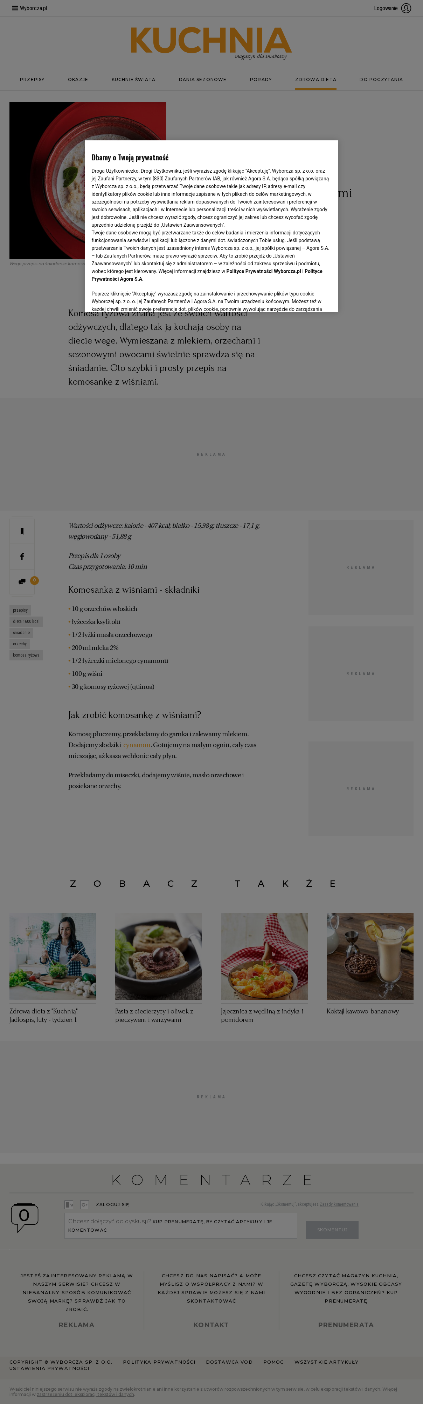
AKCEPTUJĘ (307, 298)
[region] (212, 225)
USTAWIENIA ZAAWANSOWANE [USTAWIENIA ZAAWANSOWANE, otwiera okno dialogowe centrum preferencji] (137, 298)
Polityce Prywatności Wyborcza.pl (264, 271)
